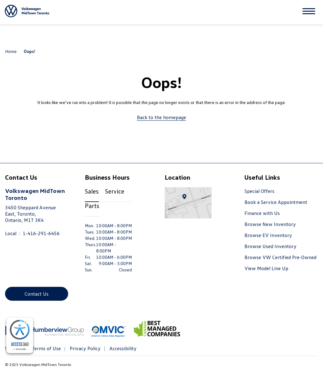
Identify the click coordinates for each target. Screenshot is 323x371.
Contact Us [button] (37, 294)
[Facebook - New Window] (9, 277)
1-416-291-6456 (41, 233)
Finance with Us (262, 213)
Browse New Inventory (270, 224)
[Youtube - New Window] (21, 277)
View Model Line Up (266, 268)
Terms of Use (46, 348)
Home (11, 51)
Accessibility (122, 348)
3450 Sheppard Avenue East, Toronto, (30, 213)
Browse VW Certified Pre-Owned (280, 257)
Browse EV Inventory (268, 235)
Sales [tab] (92, 191)
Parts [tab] (92, 205)
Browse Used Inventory (270, 246)
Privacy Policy (84, 348)
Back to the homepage (161, 117)
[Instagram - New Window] (34, 277)
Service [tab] (114, 191)
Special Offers (259, 191)
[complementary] (19, 335)
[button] (308, 12)
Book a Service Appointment (275, 202)
